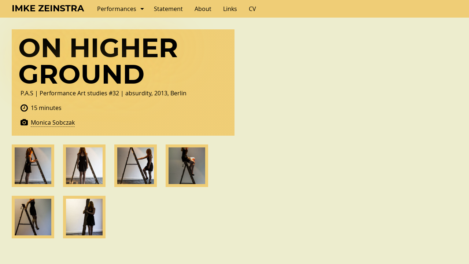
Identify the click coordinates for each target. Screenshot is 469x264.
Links (230, 9)
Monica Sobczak (53, 122)
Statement (168, 9)
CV (252, 9)
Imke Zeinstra (48, 8)
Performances (116, 9)
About (203, 9)
